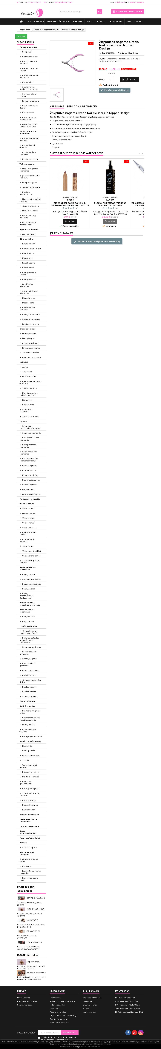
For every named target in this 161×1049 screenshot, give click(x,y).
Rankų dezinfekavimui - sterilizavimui (26, 595)
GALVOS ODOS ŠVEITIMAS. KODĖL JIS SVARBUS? (28, 934)
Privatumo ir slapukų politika (62, 1001)
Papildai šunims (29, 692)
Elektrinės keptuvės (30, 755)
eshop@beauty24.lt (63, 2)
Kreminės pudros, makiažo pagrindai (28, 394)
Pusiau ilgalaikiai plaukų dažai (27, 118)
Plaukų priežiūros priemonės (27, 132)
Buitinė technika (27, 706)
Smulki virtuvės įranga (30, 741)
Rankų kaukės (28, 589)
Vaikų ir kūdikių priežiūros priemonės (29, 604)
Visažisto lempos (29, 388)
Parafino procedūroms (25, 193)
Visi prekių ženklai (57, 21)
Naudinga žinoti (96, 21)
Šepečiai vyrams (29, 485)
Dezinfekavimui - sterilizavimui (28, 223)
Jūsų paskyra (91, 991)
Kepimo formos (29, 800)
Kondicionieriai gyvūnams (27, 664)
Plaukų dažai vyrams (31, 480)
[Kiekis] (110, 79)
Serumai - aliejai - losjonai (28, 95)
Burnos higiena (29, 234)
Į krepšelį (129, 79)
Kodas (102, 53)
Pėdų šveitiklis (28, 616)
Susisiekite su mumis (59, 1019)
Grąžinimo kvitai (90, 1005)
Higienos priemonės (29, 229)
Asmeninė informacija (92, 998)
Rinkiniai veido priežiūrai (27, 540)
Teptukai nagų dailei (31, 187)
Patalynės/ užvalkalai (29, 838)
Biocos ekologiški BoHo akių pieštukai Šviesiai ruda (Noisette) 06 (70, 205)
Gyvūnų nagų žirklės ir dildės (30, 681)
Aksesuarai (27, 372)
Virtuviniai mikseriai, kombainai (29, 794)
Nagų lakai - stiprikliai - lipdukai (30, 200)
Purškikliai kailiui (29, 675)
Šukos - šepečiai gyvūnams (27, 653)
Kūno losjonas (28, 253)
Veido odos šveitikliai (31, 551)
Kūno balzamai (28, 263)
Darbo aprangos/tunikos (27, 832)
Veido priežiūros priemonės (28, 453)
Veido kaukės (28, 518)
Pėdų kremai (28, 621)
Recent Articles (27, 955)
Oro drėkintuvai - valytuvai (28, 730)
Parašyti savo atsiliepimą (114, 90)
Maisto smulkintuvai (29, 814)
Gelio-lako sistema (30, 206)
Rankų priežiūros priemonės (27, 568)
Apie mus (77, 21)
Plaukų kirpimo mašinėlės (27, 153)
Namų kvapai (28, 338)
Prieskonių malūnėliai (31, 772)
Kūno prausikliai (29, 279)
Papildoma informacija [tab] (82, 106)
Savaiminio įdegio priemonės (28, 292)
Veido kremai (28, 523)
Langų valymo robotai (32, 736)
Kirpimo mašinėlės (30, 475)
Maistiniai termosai (30, 777)
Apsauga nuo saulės (31, 319)
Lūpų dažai (27, 400)
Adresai (86, 1008)
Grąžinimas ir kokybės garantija (63, 1015)
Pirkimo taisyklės (57, 1005)
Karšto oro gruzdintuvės (25, 782)
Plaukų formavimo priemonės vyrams (29, 459)
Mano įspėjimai (89, 1012)
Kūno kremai (28, 268)
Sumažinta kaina (24, 1005)
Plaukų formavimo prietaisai (29, 139)
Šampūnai (26, 52)
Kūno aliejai (27, 258)
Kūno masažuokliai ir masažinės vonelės (29, 719)
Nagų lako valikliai (30, 211)
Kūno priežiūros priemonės (27, 446)
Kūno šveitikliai (28, 244)
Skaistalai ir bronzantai (25, 410)
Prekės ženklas (125, 53)
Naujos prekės (23, 998)
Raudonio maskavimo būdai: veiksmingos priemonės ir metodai (31, 976)
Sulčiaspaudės (28, 751)
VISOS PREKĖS (35, 21)
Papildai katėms (29, 687)
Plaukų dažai (28, 113)
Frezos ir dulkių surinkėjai (27, 216)
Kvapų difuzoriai (27, 701)
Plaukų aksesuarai (30, 159)
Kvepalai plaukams (30, 101)
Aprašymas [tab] (57, 106)
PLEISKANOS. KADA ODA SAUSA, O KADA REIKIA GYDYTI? (30, 912)
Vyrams (23, 421)
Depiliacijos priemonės (26, 285)
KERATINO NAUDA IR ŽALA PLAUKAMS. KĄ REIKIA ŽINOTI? (31, 901)
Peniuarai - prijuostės (29, 499)
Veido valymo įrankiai (31, 556)
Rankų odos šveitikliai (31, 584)
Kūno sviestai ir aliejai (31, 248)
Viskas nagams (26, 164)
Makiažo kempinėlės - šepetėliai (30, 382)
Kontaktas (122, 991)
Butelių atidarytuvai (30, 788)
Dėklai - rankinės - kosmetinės (28, 820)
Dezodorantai (28, 303)
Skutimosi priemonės (31, 433)
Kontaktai (116, 21)
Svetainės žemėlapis (59, 1022)
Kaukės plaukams (30, 56)
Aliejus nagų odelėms (31, 579)
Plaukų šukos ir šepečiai (27, 146)
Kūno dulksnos (28, 298)
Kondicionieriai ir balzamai (28, 62)
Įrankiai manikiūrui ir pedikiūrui (29, 176)
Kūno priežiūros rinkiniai (27, 273)
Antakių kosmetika (30, 416)
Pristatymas (134, 21)
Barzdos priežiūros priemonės (29, 439)
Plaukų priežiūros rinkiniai (28, 69)
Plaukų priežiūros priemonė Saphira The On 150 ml (110, 204)
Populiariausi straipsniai (26, 889)
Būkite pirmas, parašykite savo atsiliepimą (97, 241)
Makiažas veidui (29, 376)
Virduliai (25, 760)
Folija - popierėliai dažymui (28, 107)
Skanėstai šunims (29, 696)
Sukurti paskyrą (137, 2)
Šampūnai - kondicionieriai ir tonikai (29, 427)
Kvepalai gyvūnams (30, 670)
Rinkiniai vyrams (29, 470)
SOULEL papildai (29, 847)
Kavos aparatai (28, 810)
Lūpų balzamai (28, 513)
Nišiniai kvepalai (29, 333)
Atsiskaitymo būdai (58, 1012)
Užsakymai (87, 1001)
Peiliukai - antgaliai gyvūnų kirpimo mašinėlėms (29, 640)
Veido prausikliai (29, 527)
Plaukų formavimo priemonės (29, 76)
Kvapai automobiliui (31, 348)
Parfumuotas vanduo (31, 357)
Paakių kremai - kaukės (27, 533)
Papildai (23, 843)
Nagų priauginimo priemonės (28, 170)
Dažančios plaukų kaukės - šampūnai (28, 125)
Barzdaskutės (28, 489)
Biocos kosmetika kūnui (28, 879)
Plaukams (26, 866)
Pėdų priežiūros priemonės (27, 611)
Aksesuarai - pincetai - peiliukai (30, 561)
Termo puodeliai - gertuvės (28, 766)
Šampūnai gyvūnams (31, 647)
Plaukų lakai (27, 82)
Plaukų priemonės (28, 47)
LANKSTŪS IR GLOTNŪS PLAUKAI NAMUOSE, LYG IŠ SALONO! (31, 923)
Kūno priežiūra (26, 239)
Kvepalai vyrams (29, 465)
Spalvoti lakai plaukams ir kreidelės (28, 88)
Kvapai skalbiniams (30, 343)
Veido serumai (28, 508)
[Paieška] (80, 11)
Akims (25, 367)
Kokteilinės (27, 746)
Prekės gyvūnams (28, 626)
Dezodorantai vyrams (31, 494)
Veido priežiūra (26, 504)
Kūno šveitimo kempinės (27, 308)
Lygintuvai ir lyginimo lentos (30, 712)
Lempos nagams (29, 182)
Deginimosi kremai (30, 324)
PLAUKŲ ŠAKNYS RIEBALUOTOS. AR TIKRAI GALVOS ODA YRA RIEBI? (29, 945)
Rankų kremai (28, 574)
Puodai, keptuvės (30, 805)
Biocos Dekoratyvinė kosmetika (30, 872)
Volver (21, 36)
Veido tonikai (28, 546)
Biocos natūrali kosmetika (26, 853)
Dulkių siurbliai (28, 725)
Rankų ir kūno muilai (31, 314)
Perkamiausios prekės (27, 1001)
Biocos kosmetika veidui (28, 860)
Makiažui (23, 362)
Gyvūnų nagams (29, 659)
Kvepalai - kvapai (27, 329)
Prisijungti (120, 2)
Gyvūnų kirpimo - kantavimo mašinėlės (28, 632)
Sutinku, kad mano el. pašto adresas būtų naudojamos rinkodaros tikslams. (59, 1038)
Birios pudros (28, 405)
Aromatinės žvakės (30, 353)
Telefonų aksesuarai (29, 826)
